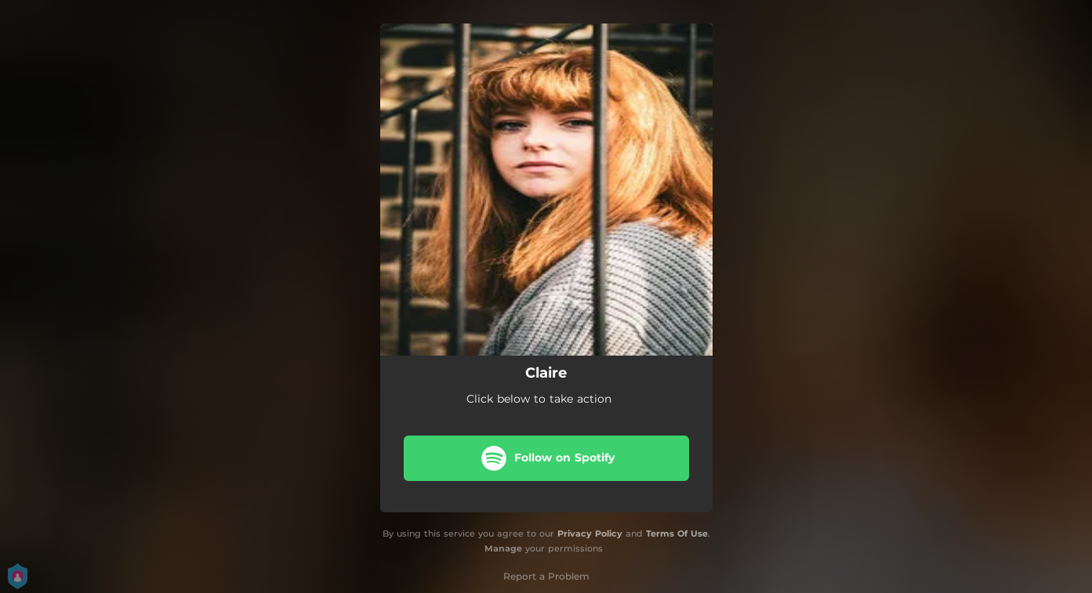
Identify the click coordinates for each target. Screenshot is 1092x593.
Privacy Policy (589, 533)
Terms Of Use (677, 533)
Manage (503, 548)
